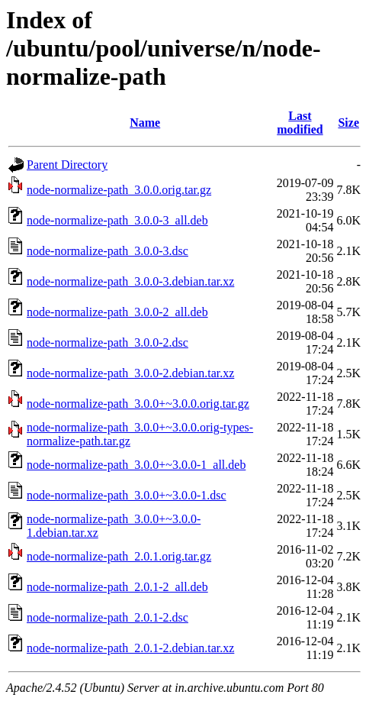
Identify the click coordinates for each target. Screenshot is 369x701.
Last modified (299, 122)
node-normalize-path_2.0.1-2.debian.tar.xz (130, 647)
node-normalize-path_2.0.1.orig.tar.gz (119, 556)
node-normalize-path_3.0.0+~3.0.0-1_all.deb (136, 464)
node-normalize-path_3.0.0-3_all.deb (117, 220)
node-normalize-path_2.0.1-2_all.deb (117, 586)
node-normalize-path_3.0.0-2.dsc (107, 342)
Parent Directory (67, 164)
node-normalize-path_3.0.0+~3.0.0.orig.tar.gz (138, 403)
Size (348, 122)
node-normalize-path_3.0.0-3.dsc (107, 250)
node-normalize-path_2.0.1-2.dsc (107, 617)
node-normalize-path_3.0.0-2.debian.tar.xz (130, 373)
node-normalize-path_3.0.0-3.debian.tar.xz (130, 281)
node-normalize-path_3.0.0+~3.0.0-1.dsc (126, 495)
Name (145, 122)
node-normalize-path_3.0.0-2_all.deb (117, 311)
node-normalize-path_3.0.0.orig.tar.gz (119, 189)
